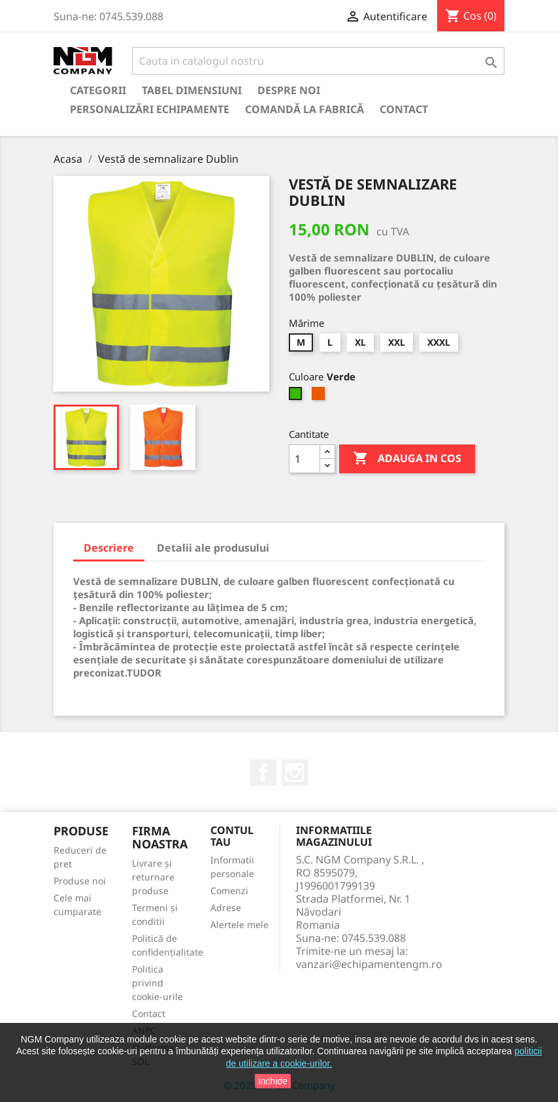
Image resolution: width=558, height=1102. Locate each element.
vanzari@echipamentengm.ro (369, 964)
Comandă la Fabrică (304, 109)
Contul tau (232, 836)
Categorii (98, 90)
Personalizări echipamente (149, 109)
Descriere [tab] (109, 548)
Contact (404, 109)
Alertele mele (239, 924)
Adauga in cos (407, 458)
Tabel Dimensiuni (192, 90)
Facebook (263, 773)
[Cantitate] (304, 458)
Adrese (225, 907)
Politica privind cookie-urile (157, 983)
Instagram (295, 773)
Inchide (272, 1081)
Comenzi (229, 890)
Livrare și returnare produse (153, 877)
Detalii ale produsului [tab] (213, 548)
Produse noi (80, 881)
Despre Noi (288, 90)
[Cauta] (318, 61)
